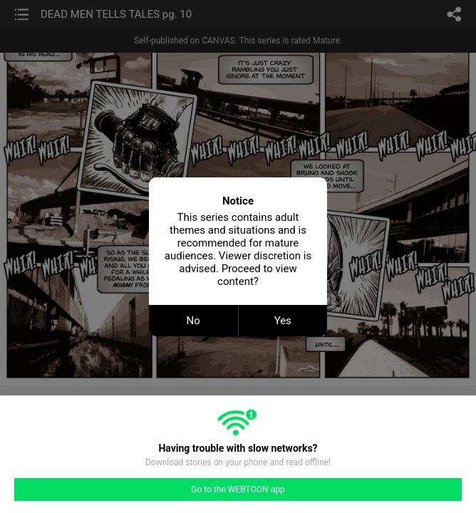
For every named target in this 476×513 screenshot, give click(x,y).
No (193, 320)
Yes (282, 320)
